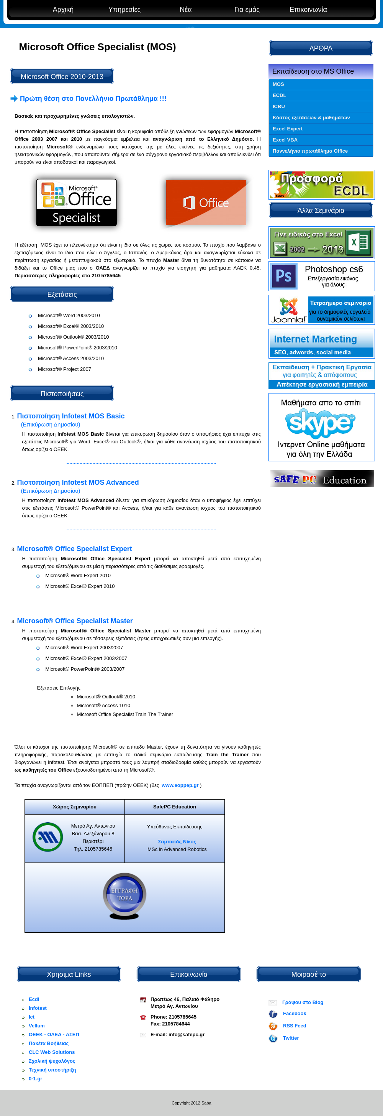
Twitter (291, 1038)
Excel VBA (285, 140)
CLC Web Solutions (52, 1052)
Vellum (37, 1026)
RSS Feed (294, 1026)
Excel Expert (288, 129)
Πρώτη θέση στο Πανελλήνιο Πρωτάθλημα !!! (88, 98)
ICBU (279, 106)
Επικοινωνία (308, 9)
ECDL (279, 95)
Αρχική (63, 9)
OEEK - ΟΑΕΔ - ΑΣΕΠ (54, 1034)
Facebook (294, 1013)
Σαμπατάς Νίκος (177, 841)
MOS (278, 84)
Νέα (186, 9)
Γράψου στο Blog (303, 1002)
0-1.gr (35, 1078)
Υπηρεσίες (124, 9)
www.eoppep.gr (180, 785)
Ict (31, 1017)
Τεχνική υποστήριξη (52, 1070)
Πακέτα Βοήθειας (49, 1043)
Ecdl (34, 999)
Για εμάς (247, 9)
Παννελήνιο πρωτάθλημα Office (310, 151)
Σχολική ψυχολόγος (52, 1061)
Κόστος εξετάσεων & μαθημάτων (311, 117)
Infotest (38, 1008)
